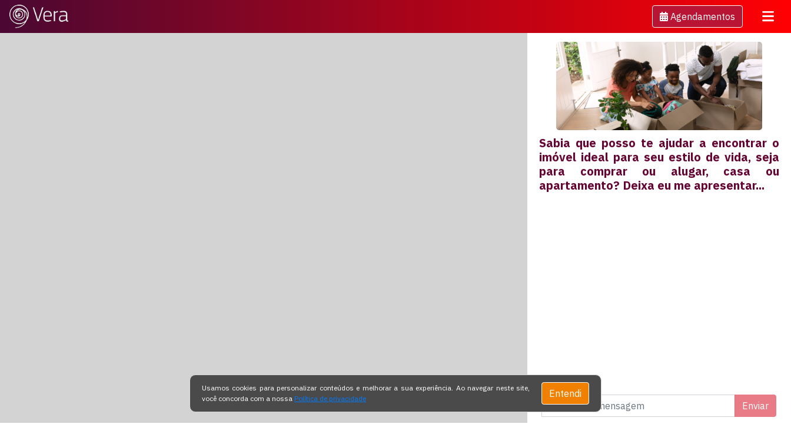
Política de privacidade (330, 398)
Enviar (755, 406)
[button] (697, 16)
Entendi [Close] (565, 393)
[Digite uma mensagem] (638, 406)
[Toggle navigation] (768, 16)
